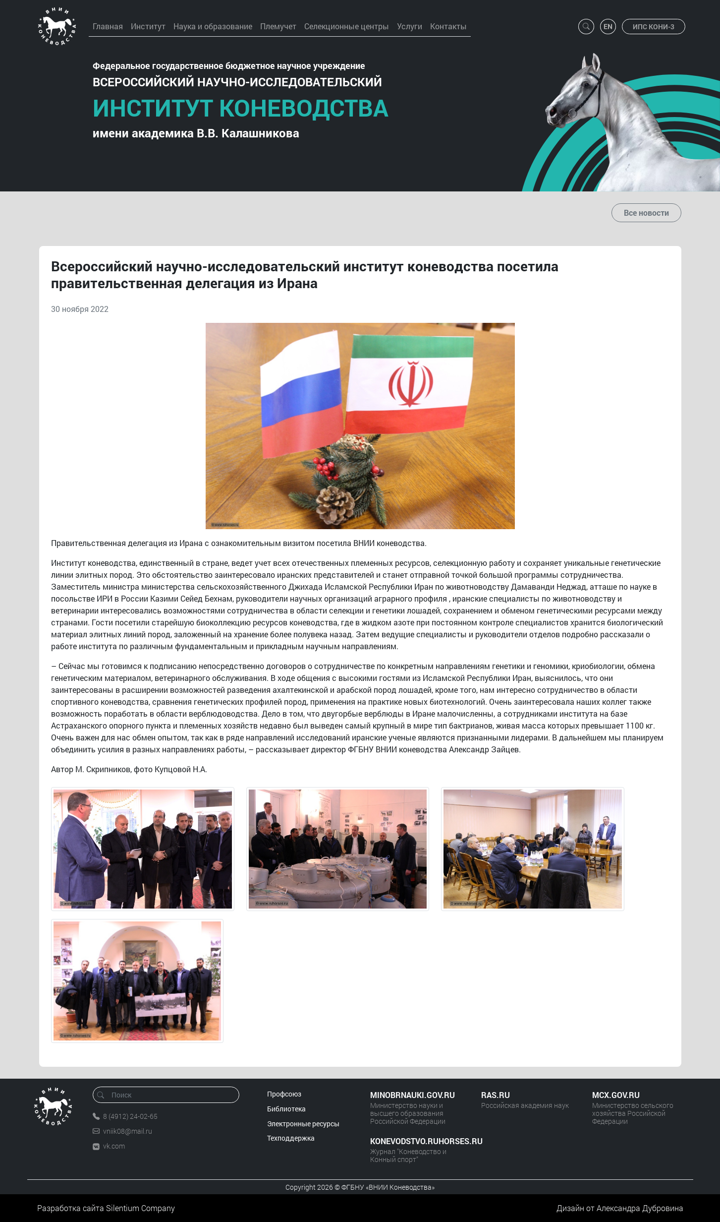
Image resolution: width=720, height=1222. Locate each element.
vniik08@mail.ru (127, 1131)
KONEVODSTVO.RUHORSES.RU (415, 1141)
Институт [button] (148, 26)
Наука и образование (212, 26)
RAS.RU (495, 1095)
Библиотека (286, 1108)
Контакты (448, 26)
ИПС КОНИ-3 (653, 26)
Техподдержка (291, 1138)
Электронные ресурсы (303, 1123)
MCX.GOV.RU (616, 1095)
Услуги (409, 26)
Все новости (646, 212)
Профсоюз (284, 1094)
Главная (108, 26)
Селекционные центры (346, 26)
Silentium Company (140, 1208)
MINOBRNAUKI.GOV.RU (412, 1095)
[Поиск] (169, 1094)
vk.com (114, 1146)
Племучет (278, 26)
